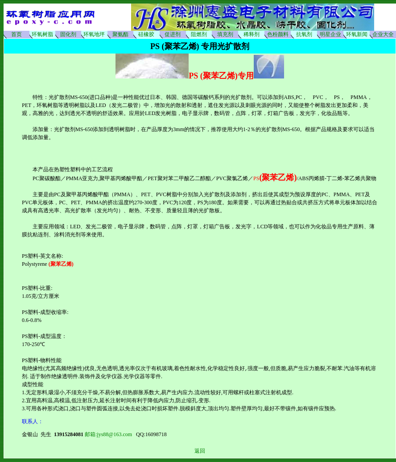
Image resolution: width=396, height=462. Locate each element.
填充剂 (225, 34)
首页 (16, 34)
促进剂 (173, 34)
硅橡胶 (146, 34)
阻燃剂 (199, 34)
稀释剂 (251, 34)
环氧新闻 (356, 34)
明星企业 (330, 34)
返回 (199, 451)
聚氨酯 (120, 34)
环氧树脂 (42, 34)
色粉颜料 (278, 34)
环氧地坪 (94, 34)
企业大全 (383, 34)
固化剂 (68, 34)
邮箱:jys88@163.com (110, 434)
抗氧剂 (304, 34)
